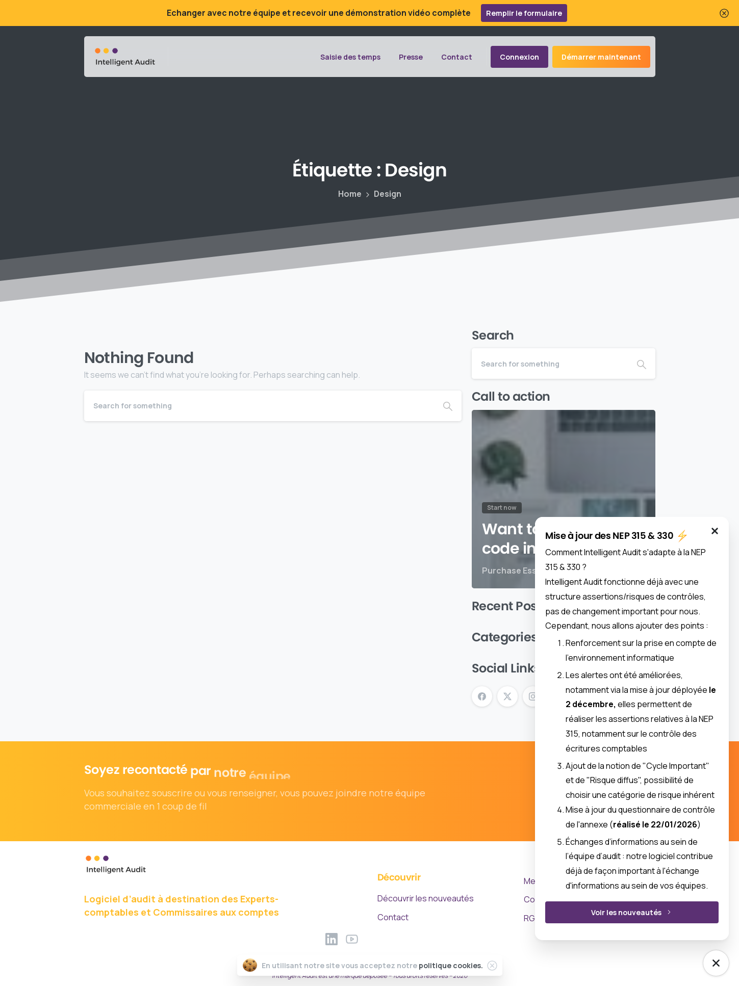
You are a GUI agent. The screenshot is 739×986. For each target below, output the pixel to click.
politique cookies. (451, 965)
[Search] (259, 406)
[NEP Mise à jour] (716, 963)
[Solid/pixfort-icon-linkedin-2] (331, 943)
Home (350, 193)
